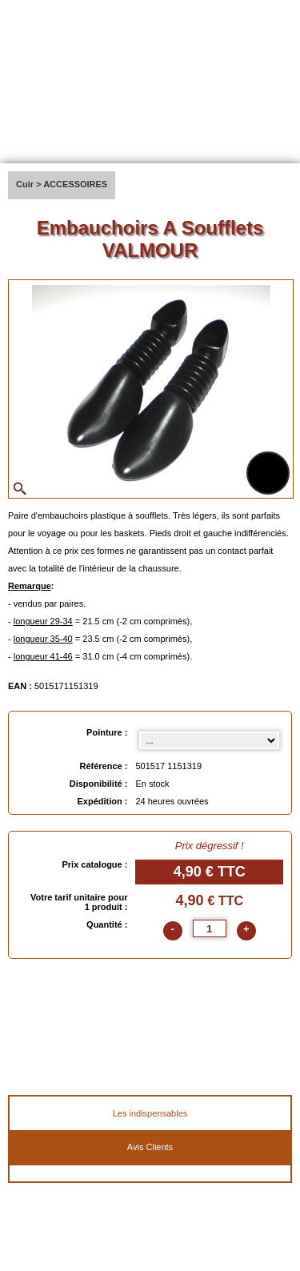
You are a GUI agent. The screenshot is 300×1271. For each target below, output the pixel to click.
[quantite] (209, 928)
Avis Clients (150, 1147)
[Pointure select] (209, 740)
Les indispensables (150, 1113)
